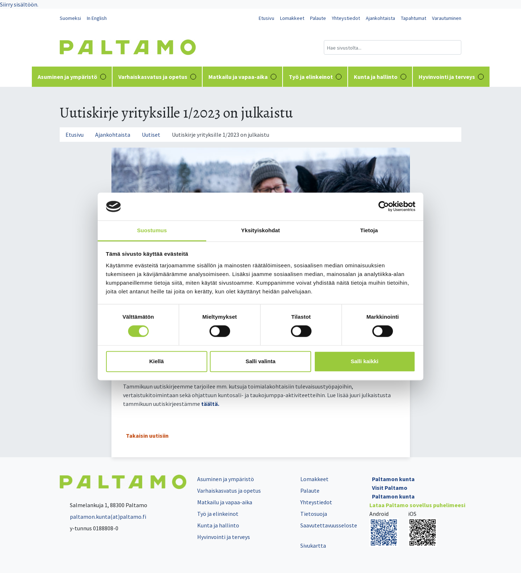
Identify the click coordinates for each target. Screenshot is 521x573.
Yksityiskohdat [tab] (260, 230)
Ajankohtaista (380, 18)
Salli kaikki (364, 361)
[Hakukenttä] (392, 47)
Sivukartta (313, 545)
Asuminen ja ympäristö (72, 76)
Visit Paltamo (389, 487)
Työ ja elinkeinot (315, 76)
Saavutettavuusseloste (328, 525)
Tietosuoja (313, 513)
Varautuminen (446, 18)
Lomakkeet (292, 18)
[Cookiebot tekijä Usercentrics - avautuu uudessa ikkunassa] (383, 206)
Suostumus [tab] (152, 230)
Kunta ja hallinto (380, 76)
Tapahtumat (413, 18)
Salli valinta (261, 361)
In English (97, 18)
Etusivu (266, 18)
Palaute (318, 18)
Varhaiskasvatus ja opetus (157, 76)
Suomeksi (70, 18)
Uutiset (151, 134)
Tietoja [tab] (369, 230)
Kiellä (156, 361)
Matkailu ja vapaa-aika (242, 76)
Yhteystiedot (346, 18)
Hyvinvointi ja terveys (451, 76)
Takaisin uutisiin (147, 435)
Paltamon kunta (393, 479)
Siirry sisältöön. (19, 4)
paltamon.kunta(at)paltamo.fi (103, 516)
